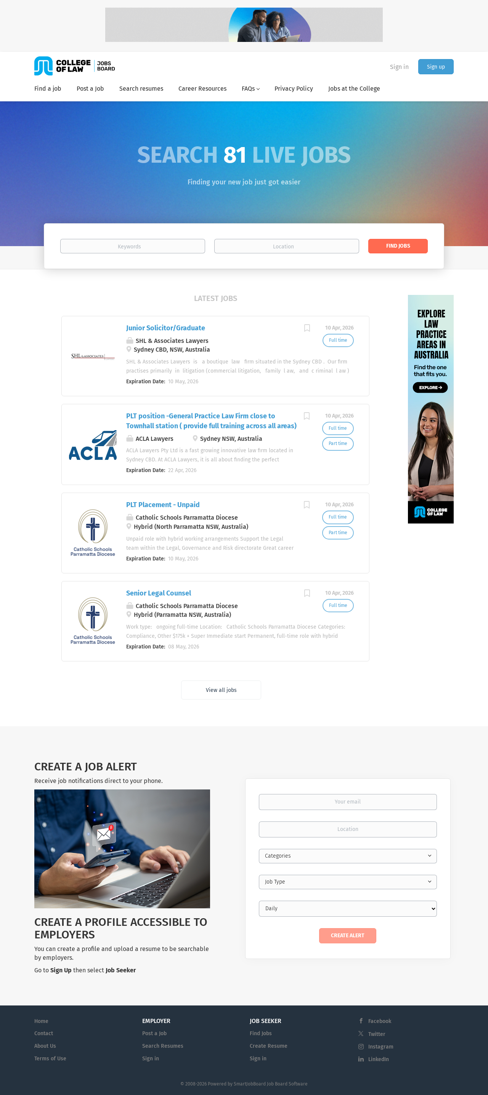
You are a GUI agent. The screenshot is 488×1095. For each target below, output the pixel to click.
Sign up (436, 67)
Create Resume (268, 1046)
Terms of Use (50, 1058)
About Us (45, 1046)
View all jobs (221, 690)
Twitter (376, 1034)
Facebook (379, 1021)
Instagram (380, 1047)
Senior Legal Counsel (158, 593)
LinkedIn (378, 1059)
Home (41, 1021)
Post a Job (154, 1033)
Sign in (399, 66)
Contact (43, 1033)
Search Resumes (162, 1046)
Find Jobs (398, 246)
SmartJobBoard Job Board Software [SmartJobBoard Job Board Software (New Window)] (271, 1084)
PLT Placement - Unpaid (163, 505)
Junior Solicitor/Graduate (165, 328)
